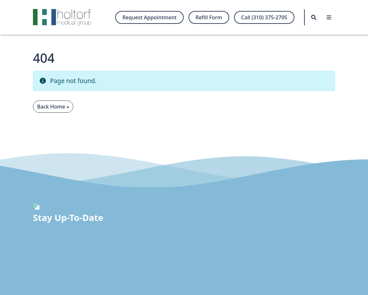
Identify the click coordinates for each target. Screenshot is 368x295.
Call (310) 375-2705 (264, 17)
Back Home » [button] (53, 106)
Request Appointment (149, 17)
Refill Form (209, 17)
